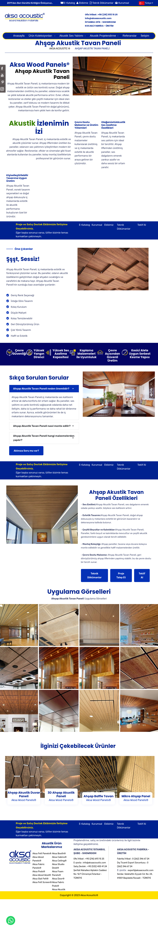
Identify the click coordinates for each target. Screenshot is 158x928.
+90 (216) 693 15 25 (107, 14)
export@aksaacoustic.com (140, 870)
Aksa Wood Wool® (41, 875)
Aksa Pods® (38, 871)
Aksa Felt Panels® (41, 853)
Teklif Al (141, 224)
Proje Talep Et (121, 575)
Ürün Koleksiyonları (41, 35)
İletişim (145, 35)
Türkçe (145, 3)
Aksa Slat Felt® (40, 878)
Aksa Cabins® (59, 857)
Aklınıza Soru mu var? (26, 450)
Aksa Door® (58, 878)
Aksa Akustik (58, 889)
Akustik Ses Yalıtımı (71, 35)
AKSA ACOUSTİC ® (59, 48)
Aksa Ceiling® (59, 860)
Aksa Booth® (59, 853)
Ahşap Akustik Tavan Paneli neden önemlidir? (41, 388)
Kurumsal (123, 2)
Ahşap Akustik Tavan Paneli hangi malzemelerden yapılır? (43, 437)
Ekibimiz (83, 2)
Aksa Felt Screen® (42, 882)
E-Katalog (69, 2)
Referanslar (130, 35)
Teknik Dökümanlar (102, 2)
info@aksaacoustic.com (98, 18)
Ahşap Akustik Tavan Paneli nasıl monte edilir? (41, 425)
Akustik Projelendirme (103, 35)
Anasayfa (18, 35)
